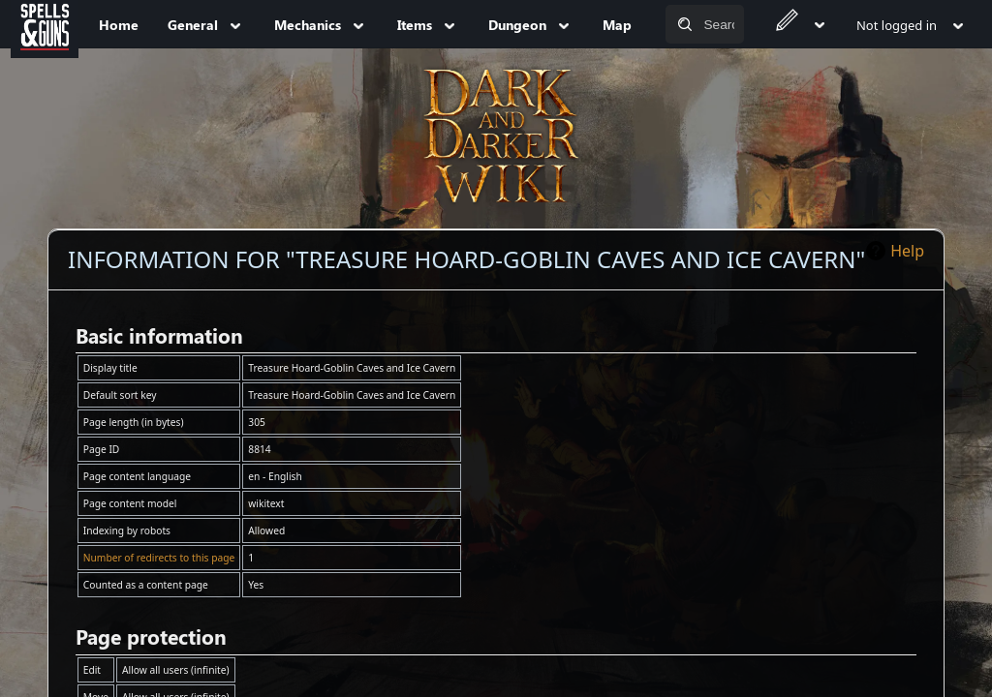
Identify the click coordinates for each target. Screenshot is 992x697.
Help (907, 250)
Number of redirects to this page (159, 557)
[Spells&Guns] (44, 24)
